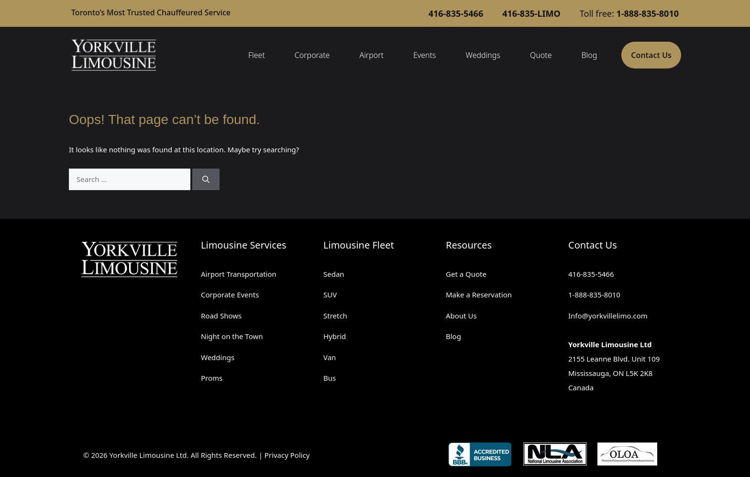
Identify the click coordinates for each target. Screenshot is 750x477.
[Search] (206, 179)
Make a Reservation (479, 294)
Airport (371, 55)
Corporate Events (230, 294)
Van (329, 357)
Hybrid (334, 336)
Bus (329, 378)
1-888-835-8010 (594, 294)
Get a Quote (466, 274)
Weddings (483, 55)
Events (424, 55)
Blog (589, 55)
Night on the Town (232, 336)
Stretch (335, 315)
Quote (541, 55)
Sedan (333, 274)
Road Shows (221, 315)
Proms (211, 378)
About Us (461, 315)
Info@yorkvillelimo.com (608, 315)
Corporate (312, 55)
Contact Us (651, 55)
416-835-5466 (591, 274)
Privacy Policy (287, 455)
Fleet (256, 55)
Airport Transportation (238, 274)
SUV (330, 294)
